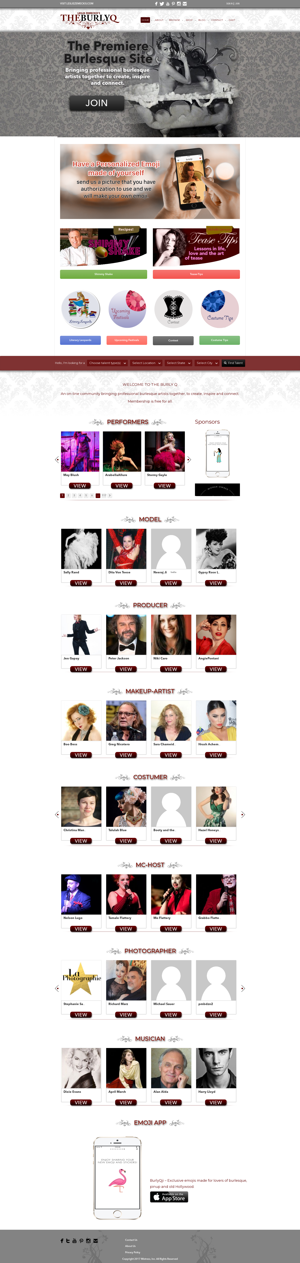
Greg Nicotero (119, 744)
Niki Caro (160, 658)
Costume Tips (219, 340)
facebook (156, 5)
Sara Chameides (165, 744)
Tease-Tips (196, 274)
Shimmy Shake (104, 274)
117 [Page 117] (104, 495)
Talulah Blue (117, 830)
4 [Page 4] (80, 495)
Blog (201, 20)
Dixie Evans (72, 1092)
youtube (167, 5)
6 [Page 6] (92, 495)
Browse (174, 20)
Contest (173, 340)
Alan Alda (160, 1092)
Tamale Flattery (119, 918)
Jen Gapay (71, 658)
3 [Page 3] (74, 495)
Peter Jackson (118, 658)
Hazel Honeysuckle (212, 830)
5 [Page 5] (86, 495)
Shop (189, 20)
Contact (217, 20)
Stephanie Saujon (77, 1004)
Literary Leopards (80, 340)
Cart (232, 20)
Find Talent (233, 363)
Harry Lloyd (206, 1092)
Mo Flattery (161, 918)
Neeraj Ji (160, 572)
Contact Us (131, 1240)
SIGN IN (229, 4)
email (184, 5)
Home (145, 20)
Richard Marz (118, 1004)
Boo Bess (70, 744)
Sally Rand (71, 572)
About (159, 20)
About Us (130, 1246)
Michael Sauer (163, 1004)
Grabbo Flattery (210, 918)
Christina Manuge (77, 830)
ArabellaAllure (116, 475)
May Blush (71, 475)
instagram (178, 5)
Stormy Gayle (157, 475)
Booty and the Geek (168, 830)
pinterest (173, 5)
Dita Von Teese (119, 572)
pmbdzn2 (205, 1004)
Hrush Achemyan (211, 744)
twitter (161, 5)
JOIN (237, 4)
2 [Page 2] (68, 495)
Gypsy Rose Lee (210, 572)
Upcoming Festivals (127, 340)
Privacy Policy (132, 1252)
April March (117, 1092)
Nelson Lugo (73, 918)
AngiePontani (208, 658)
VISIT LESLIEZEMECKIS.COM (76, 3)
